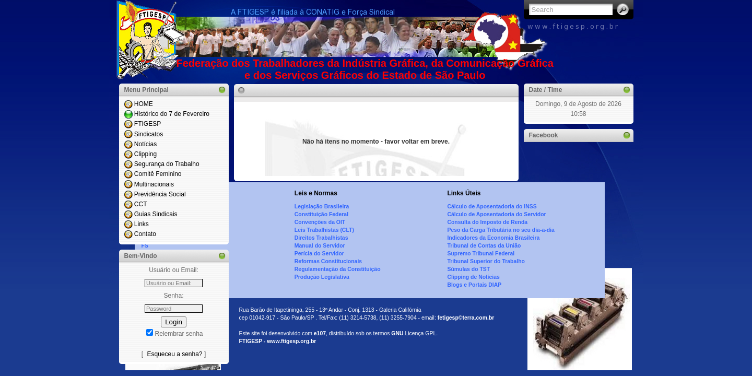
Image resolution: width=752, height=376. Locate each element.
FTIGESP (147, 123)
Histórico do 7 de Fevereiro (171, 114)
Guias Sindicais (156, 214)
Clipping (145, 154)
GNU (397, 333)
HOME (143, 104)
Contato (145, 234)
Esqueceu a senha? (174, 354)
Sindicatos (148, 134)
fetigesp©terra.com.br (466, 318)
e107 (320, 333)
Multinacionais (154, 184)
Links (141, 224)
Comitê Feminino (158, 174)
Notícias (145, 144)
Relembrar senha (179, 333)
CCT (140, 204)
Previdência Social (160, 194)
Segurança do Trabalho (166, 164)
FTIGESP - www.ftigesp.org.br (277, 341)
